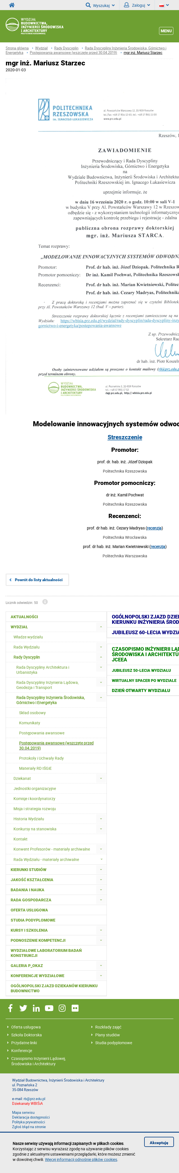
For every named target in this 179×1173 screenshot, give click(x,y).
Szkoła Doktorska (26, 1034)
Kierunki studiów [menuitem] (28, 869)
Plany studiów (107, 1034)
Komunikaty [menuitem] (29, 722)
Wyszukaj (100, 5)
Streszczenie (125, 437)
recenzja (154, 528)
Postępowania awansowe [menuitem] (41, 733)
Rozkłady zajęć (108, 1027)
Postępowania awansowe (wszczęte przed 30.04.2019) (73, 52)
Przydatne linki (24, 1042)
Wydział (41, 48)
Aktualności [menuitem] (24, 617)
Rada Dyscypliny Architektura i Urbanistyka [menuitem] (42, 670)
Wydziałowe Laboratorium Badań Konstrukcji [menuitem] (46, 953)
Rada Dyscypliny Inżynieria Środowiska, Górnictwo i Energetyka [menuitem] (50, 700)
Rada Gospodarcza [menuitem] (31, 900)
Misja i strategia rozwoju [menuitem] (34, 808)
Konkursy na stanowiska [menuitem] (34, 828)
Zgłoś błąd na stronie (29, 1126)
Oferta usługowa (26, 1027)
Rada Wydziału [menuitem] (26, 647)
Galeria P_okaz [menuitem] (27, 965)
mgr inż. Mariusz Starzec (143, 52)
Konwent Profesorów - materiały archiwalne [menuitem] (51, 849)
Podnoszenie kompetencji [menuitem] (38, 940)
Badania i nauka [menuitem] (27, 890)
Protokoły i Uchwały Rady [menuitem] (41, 758)
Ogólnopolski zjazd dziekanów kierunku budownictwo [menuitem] (54, 988)
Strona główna (17, 48)
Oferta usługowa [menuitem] (29, 910)
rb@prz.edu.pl (34, 1098)
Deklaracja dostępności (31, 1117)
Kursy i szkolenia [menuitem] (29, 930)
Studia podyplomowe (113, 1042)
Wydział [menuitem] (19, 627)
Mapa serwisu (23, 1112)
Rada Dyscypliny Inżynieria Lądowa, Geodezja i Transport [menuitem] (47, 685)
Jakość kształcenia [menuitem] (32, 880)
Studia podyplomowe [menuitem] (33, 920)
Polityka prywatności (28, 1122)
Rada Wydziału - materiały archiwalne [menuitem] (59, 859)
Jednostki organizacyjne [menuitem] (34, 788)
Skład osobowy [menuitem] (32, 712)
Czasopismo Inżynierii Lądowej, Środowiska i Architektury (38, 1061)
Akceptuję (159, 1142)
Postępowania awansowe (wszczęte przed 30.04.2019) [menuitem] (56, 745)
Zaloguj (137, 5)
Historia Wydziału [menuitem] (28, 818)
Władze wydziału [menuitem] (28, 637)
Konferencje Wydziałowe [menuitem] (37, 975)
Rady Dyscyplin (66, 48)
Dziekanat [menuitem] (22, 778)
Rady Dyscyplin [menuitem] (26, 657)
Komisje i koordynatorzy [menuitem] (34, 798)
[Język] (164, 5)
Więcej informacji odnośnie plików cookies (81, 1159)
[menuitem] (101, 626)
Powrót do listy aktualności (39, 580)
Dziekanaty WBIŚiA (27, 1103)
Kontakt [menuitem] (20, 839)
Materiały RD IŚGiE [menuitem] (35, 768)
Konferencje (21, 1050)
